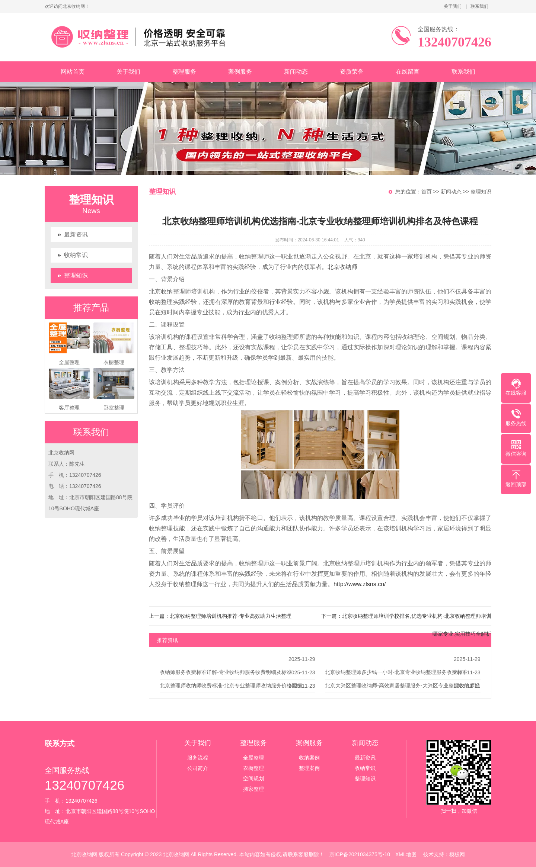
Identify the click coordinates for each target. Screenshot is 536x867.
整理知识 (76, 275)
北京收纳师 (342, 267)
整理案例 (309, 768)
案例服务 (240, 71)
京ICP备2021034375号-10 (359, 854)
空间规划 (253, 778)
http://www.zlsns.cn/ (360, 584)
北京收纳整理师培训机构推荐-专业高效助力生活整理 (230, 616)
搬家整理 (253, 788)
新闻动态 (296, 71)
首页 (426, 192)
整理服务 (184, 71)
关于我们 (453, 6)
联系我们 (479, 6)
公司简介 (197, 768)
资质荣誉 (352, 71)
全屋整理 (253, 757)
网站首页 (72, 71)
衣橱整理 (253, 768)
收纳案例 (309, 757)
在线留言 (407, 71)
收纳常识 (76, 255)
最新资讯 (76, 234)
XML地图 (406, 854)
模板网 (457, 854)
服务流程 (197, 757)
